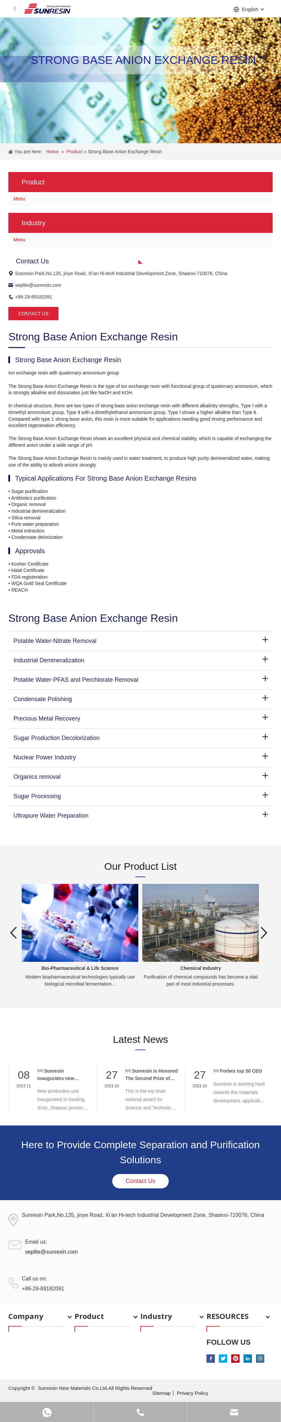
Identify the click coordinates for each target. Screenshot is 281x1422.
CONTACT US (33, 313)
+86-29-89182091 (30, 297)
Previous (13, 932)
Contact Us (140, 1181)
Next (264, 932)
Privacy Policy (192, 1393)
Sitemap (161, 1393)
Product (75, 151)
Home (52, 151)
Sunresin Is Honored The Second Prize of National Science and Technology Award (151, 1075)
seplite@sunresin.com (34, 285)
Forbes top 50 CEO (238, 1071)
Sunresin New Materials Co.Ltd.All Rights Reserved (95, 1388)
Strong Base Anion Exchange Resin (125, 151)
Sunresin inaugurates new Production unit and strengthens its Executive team (59, 1075)
